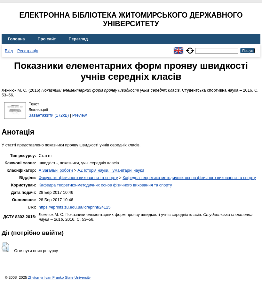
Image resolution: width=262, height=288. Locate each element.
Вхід (9, 50)
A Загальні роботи (56, 170)
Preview (79, 115)
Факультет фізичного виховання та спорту (78, 177)
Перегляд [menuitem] (78, 39)
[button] (5, 247)
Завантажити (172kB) (49, 115)
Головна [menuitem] (16, 39)
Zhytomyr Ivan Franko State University (59, 277)
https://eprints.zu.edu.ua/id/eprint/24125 (75, 207)
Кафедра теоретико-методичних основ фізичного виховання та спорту (189, 177)
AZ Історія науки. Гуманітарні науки (110, 170)
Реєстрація (27, 50)
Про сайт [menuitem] (47, 39)
